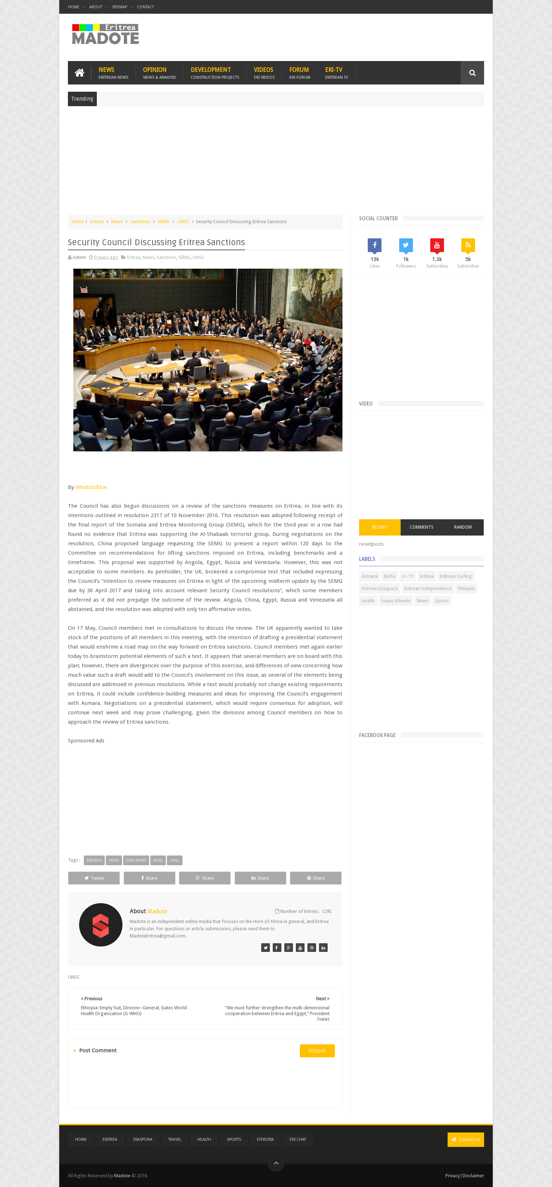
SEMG (164, 221)
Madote (122, 1175)
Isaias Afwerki (395, 600)
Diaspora (142, 1139)
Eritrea (97, 221)
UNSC (183, 221)
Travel (174, 1139)
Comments (422, 527)
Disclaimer (473, 1175)
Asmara (370, 576)
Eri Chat (298, 1139)
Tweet (94, 878)
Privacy (452, 1175)
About (95, 7)
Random (463, 527)
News (113, 72)
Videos (264, 72)
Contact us (465, 1139)
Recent (380, 527)
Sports (442, 600)
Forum (299, 72)
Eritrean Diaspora (380, 588)
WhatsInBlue (91, 487)
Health (368, 600)
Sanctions (140, 221)
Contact (145, 7)
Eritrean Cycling (456, 576)
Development (215, 72)
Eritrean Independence (428, 588)
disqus (317, 1050)
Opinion (159, 72)
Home (73, 7)
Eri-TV (336, 72)
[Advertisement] (276, 164)
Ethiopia (466, 588)
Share (149, 878)
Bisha (389, 576)
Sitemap (119, 7)
